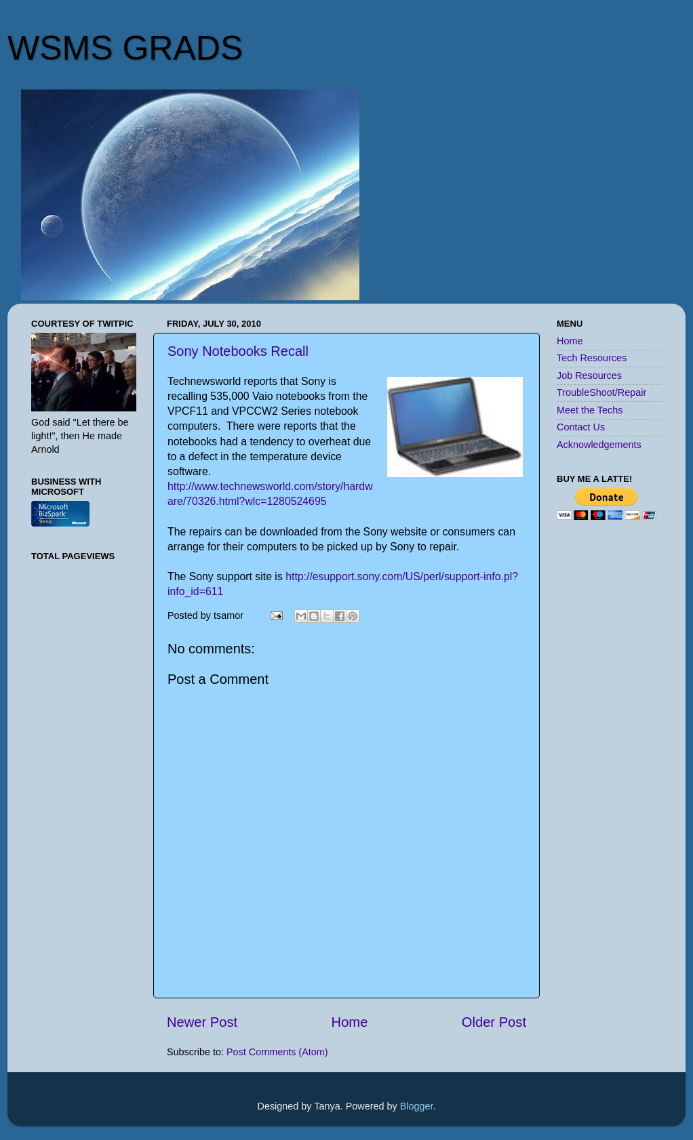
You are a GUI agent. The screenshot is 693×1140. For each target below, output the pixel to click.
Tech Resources (592, 357)
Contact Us (581, 427)
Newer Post (202, 1022)
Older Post (494, 1022)
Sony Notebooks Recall (238, 351)
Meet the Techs (589, 410)
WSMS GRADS (125, 48)
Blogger (416, 1106)
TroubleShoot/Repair (601, 392)
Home (350, 1022)
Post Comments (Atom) (277, 1051)
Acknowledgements (599, 444)
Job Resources (589, 375)
